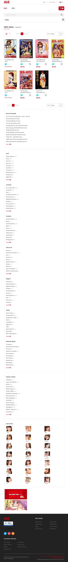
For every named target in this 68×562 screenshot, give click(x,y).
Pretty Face (10, 170)
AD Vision (9, 349)
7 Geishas (9, 344)
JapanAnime (10, 360)
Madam (9, 264)
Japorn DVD (38, 522)
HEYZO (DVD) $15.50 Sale (12, 118)
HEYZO (9, 384)
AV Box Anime (10, 353)
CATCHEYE (10, 400)
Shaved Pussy (11, 208)
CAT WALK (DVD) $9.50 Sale (13, 123)
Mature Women (11, 262)
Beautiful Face (11, 172)
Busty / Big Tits (11, 329)
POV (8, 297)
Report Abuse (7, 544)
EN (61, 2)
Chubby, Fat (10, 174)
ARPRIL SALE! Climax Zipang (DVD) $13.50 (16, 139)
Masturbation (11, 206)
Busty (9, 158)
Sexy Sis (9, 257)
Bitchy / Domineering (12, 271)
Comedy (9, 302)
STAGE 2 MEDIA (11, 391)
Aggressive (9, 324)
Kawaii (9, 250)
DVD (5, 8)
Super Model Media (12, 382)
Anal (8, 192)
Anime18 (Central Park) (12, 346)
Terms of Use (38, 528)
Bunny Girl (9, 237)
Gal (8, 255)
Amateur (9, 288)
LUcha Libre (10, 412)
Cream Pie (10, 190)
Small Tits (10, 168)
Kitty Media (9, 362)
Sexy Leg (10, 165)
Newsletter (53, 528)
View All (8, 144)
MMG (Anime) (10, 365)
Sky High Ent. (10, 407)
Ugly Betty (9, 177)
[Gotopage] (52, 33)
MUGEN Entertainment (13, 393)
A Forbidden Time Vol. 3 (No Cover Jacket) (40, 60)
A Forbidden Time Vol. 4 (9, 60)
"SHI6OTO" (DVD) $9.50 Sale (14, 137)
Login (44, 2)
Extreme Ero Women (13, 252)
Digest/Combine (11, 286)
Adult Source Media (12, 351)
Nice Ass (10, 163)
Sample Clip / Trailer (12, 317)
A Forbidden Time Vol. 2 (9, 91)
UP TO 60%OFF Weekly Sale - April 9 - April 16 (18, 116)
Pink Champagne (11, 398)
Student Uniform (11, 219)
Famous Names (11, 156)
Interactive (9, 281)
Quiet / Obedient (11, 268)
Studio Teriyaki (11, 389)
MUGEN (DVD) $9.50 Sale (12, 130)
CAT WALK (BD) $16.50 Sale (13, 121)
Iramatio (9, 201)
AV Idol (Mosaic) (11, 291)
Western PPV (53, 524)
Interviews (10, 300)
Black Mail (9, 331)
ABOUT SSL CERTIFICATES (8, 528)
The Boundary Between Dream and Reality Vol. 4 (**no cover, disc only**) (26, 60)
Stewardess (10, 235)
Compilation (10, 322)
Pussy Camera (10, 203)
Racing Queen (10, 239)
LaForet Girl (10, 386)
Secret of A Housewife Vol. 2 (40, 91)
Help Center (53, 2)
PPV (13, 8)
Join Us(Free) (53, 526)
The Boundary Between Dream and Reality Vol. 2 (26, 91)
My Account (21, 544)
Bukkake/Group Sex (12, 199)
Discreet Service (22, 547)
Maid (8, 226)
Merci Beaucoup (11, 396)
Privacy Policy (7, 549)
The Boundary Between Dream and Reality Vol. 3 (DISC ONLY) (57, 60)
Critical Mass (10, 356)
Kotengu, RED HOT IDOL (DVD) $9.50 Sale (17, 125)
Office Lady (10, 233)
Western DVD (38, 524)
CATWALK (9, 380)
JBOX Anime (10, 358)
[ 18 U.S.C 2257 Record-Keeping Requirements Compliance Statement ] (52, 557)
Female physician (11, 230)
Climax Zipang (10, 402)
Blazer (8, 221)
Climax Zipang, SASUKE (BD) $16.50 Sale (16, 128)
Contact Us (21, 542)
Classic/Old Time (11, 284)
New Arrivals (10, 313)
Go (61, 34)
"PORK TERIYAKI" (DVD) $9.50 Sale (15, 132)
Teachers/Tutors (11, 223)
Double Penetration (12, 194)
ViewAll (8, 179)
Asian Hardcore (11, 295)
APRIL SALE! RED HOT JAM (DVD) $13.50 (16, 141)
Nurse (9, 228)
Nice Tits (10, 161)
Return (6, 547)
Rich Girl (9, 266)
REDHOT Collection (12, 409)
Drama (9, 293)
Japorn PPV (53, 522)
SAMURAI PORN (11, 405)
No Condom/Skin (12, 188)
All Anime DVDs (11, 315)
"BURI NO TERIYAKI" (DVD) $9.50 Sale (15, 134)
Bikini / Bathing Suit (11, 333)
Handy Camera (11, 197)
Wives (9, 259)
